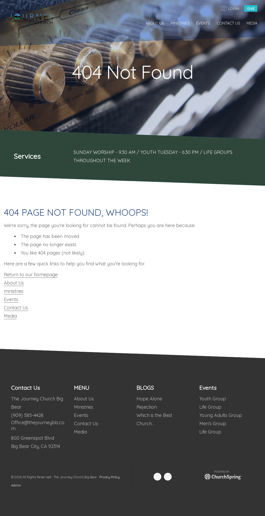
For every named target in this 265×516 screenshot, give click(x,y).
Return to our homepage (31, 275)
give (251, 8)
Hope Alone (149, 399)
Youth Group (212, 399)
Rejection (147, 407)
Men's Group (212, 424)
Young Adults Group (220, 415)
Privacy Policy (109, 477)
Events (11, 299)
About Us (14, 283)
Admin (16, 485)
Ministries (83, 407)
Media (10, 316)
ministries (14, 291)
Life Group (210, 407)
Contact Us (16, 308)
